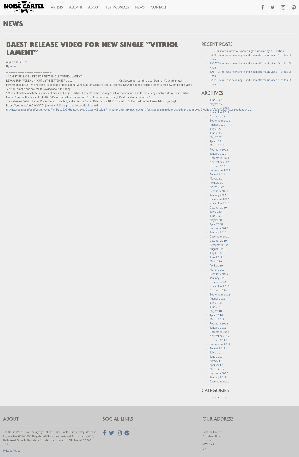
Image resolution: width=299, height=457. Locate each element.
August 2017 (217, 348)
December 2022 (219, 108)
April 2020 (216, 224)
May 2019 (216, 261)
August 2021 (217, 174)
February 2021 (219, 191)
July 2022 (216, 129)
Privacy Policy (11, 450)
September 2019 (220, 245)
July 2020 (216, 211)
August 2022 (217, 125)
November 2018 (220, 286)
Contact (158, 7)
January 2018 (218, 327)
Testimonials (117, 7)
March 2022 (217, 145)
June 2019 (216, 257)
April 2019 (216, 265)
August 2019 (217, 249)
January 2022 (218, 154)
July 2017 (216, 352)
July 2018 (216, 303)
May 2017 (216, 361)
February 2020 (219, 228)
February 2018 (219, 323)
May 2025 (216, 104)
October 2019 (218, 240)
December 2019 (219, 236)
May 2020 (216, 220)
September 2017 (220, 344)
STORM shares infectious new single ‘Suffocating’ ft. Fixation (247, 51)
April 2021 (216, 182)
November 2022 (220, 112)
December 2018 (219, 282)
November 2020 (220, 203)
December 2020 (219, 199)
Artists (57, 7)
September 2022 (220, 120)
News (140, 7)
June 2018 (216, 307)
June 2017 (216, 356)
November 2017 (220, 336)
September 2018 (220, 294)
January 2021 (218, 195)
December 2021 (219, 158)
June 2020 (216, 216)
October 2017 (218, 340)
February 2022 (219, 149)
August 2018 (217, 298)
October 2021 (218, 166)
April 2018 (216, 315)
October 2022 (218, 116)
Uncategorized (218, 397)
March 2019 (217, 269)
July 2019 (216, 253)
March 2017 (217, 369)
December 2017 (219, 332)
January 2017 (218, 377)
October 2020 (218, 207)
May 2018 (216, 311)
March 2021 (217, 187)
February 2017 (219, 373)
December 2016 (219, 381)
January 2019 (218, 278)
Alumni (75, 7)
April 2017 (216, 365)
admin (13, 66)
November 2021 (220, 162)
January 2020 (218, 232)
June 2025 (216, 100)
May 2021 (216, 178)
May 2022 (216, 137)
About (94, 7)
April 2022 (216, 141)
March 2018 (217, 319)
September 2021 (220, 170)
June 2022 (216, 133)
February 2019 (219, 274)
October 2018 (218, 290)
